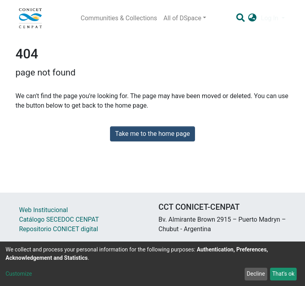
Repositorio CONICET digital (58, 229)
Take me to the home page (152, 133)
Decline (256, 274)
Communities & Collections (119, 18)
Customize (19, 274)
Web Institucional (43, 210)
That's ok (283, 274)
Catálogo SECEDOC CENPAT (59, 219)
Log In (270, 18)
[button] (252, 18)
